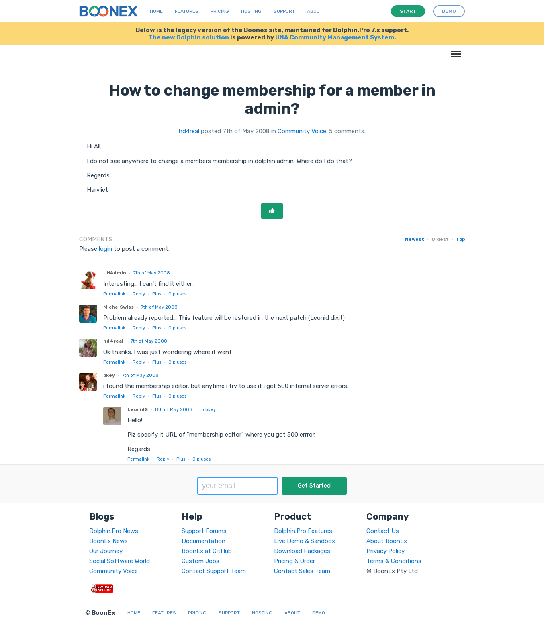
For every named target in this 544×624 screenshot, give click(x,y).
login (105, 248)
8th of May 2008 (173, 409)
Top (460, 239)
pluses (177, 294)
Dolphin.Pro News (113, 531)
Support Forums (204, 531)
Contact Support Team (214, 571)
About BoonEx (386, 541)
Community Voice (302, 131)
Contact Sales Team (302, 571)
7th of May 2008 (151, 273)
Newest (414, 239)
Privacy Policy (385, 551)
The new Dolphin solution (188, 37)
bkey (109, 375)
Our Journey (106, 551)
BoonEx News (108, 541)
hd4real (189, 131)
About (315, 11)
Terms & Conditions (393, 561)
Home (156, 11)
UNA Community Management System (334, 37)
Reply (139, 294)
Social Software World (119, 561)
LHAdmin (114, 273)
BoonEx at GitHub (207, 551)
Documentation (203, 541)
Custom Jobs (200, 561)
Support (284, 11)
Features (186, 11)
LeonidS (137, 409)
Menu (454, 50)
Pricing (220, 11)
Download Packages (302, 551)
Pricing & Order (294, 561)
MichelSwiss (118, 307)
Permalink (114, 294)
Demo (318, 613)
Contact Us (382, 531)
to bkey (208, 409)
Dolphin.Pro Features (303, 531)
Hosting (251, 11)
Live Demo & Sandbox (304, 541)
